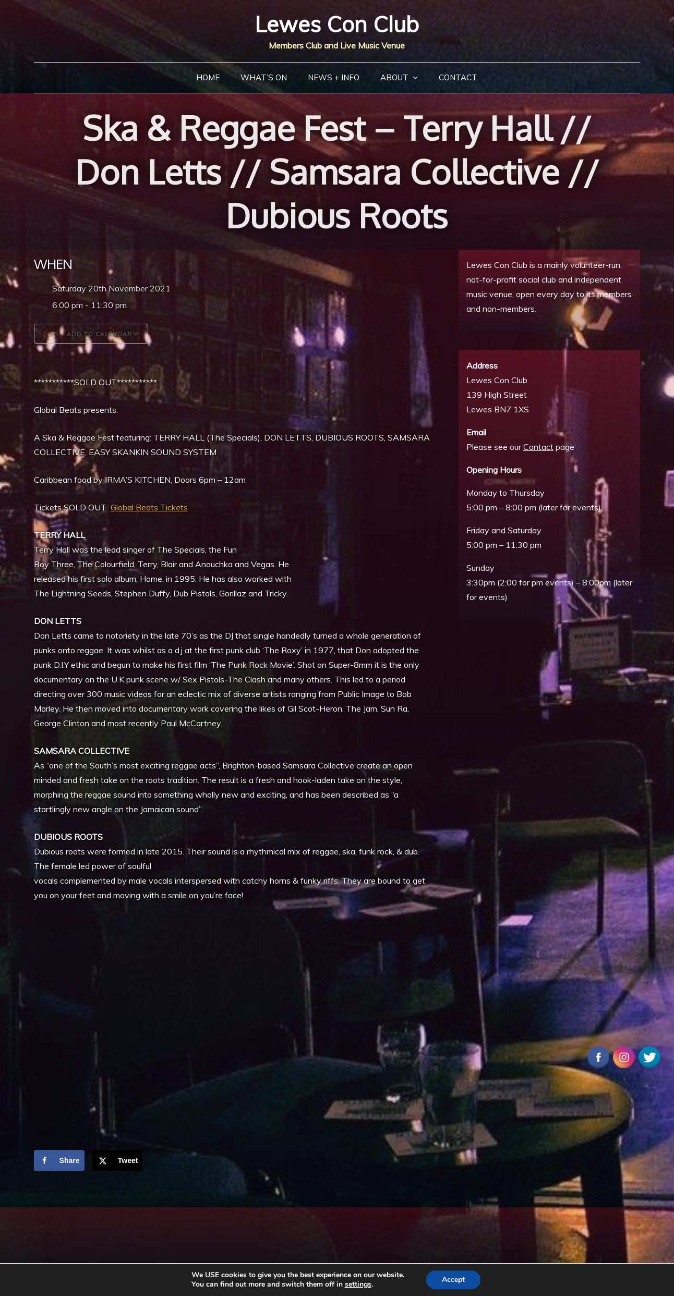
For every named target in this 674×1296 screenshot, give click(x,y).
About (394, 77)
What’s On (263, 77)
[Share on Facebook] (59, 1160)
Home (208, 77)
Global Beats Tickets (149, 507)
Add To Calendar (91, 333)
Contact (458, 77)
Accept (453, 1280)
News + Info (333, 77)
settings (358, 1284)
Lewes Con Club (337, 24)
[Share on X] (117, 1160)
